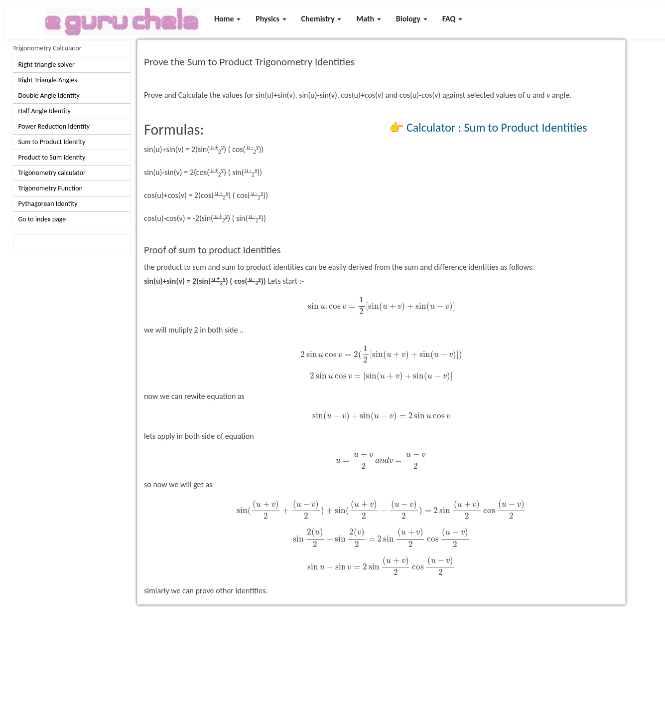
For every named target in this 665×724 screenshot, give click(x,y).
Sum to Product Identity (51, 142)
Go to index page (42, 219)
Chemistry (321, 18)
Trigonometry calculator (51, 173)
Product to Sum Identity (51, 157)
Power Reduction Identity (54, 126)
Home (227, 18)
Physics (271, 18)
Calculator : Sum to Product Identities (496, 127)
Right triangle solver (46, 64)
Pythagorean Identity (47, 203)
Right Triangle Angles (47, 80)
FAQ (452, 18)
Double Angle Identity (48, 95)
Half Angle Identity (44, 111)
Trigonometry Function (50, 188)
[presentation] (381, 305)
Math (368, 18)
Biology (411, 18)
